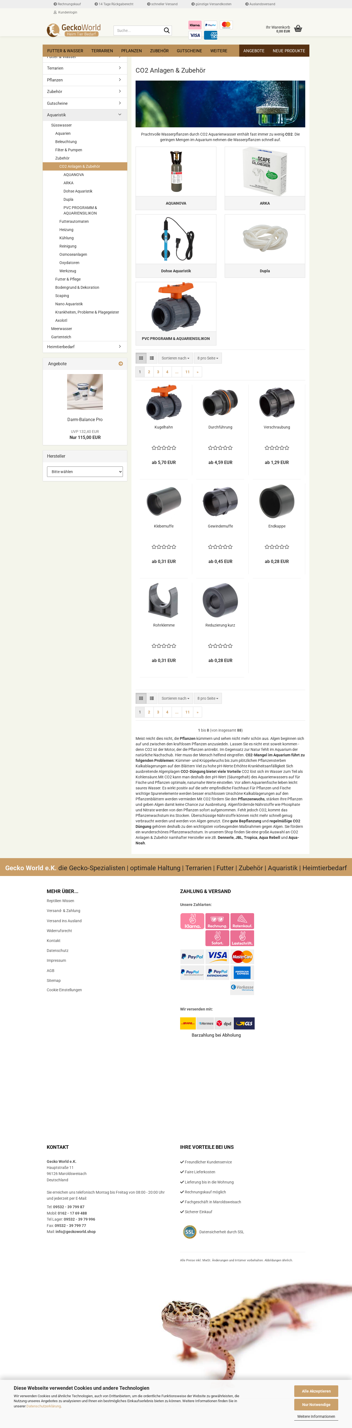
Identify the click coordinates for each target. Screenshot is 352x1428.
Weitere (218, 50)
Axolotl (61, 320)
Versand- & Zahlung (63, 926)
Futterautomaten (74, 221)
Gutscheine (189, 50)
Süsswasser (61, 125)
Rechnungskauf (67, 4)
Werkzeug (67, 271)
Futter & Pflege (68, 279)
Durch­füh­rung (220, 443)
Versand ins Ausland (64, 936)
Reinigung (67, 246)
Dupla (68, 199)
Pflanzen (131, 50)
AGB (50, 986)
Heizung (66, 229)
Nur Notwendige (316, 1404)
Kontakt (54, 956)
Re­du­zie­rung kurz (220, 641)
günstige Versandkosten (211, 4)
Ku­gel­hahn (164, 443)
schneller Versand (162, 4)
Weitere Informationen (316, 1416)
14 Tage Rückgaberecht (114, 4)
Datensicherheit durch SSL (221, 1248)
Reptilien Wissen (60, 916)
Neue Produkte (289, 50)
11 (187, 387)
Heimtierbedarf (61, 346)
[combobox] (175, 373)
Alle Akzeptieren (316, 1391)
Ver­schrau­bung (277, 443)
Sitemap (54, 996)
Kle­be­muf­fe (164, 542)
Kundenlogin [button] (65, 12)
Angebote (254, 50)
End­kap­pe (276, 542)
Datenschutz (57, 966)
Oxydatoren (69, 262)
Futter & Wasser (65, 50)
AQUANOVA (74, 174)
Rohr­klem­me (164, 641)
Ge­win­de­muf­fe (220, 542)
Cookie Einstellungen (64, 1005)
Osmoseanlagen (73, 254)
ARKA (68, 183)
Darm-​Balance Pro (85, 419)
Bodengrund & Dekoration (77, 287)
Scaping (62, 295)
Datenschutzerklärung (43, 1406)
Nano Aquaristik (69, 304)
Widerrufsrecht (59, 946)
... (176, 387)
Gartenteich (61, 337)
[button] (141, 373)
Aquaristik (56, 114)
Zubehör (159, 50)
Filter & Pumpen (68, 150)
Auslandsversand (260, 4)
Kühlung (66, 238)
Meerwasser (61, 328)
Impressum (56, 976)
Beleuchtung (66, 141)
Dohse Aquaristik (78, 191)
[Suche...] (166, 31)
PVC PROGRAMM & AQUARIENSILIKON (80, 210)
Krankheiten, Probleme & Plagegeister (87, 312)
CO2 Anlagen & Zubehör (79, 166)
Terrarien (102, 50)
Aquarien (63, 133)
